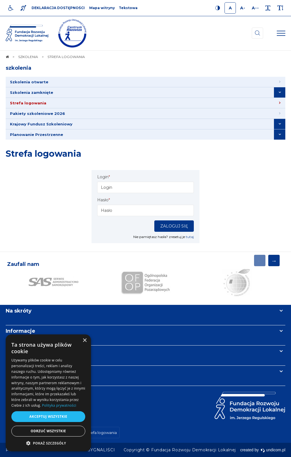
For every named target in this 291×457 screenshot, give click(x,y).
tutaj (190, 237)
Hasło (103, 199)
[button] (48, 443)
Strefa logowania (43, 153)
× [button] (84, 340)
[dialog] (48, 392)
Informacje (20, 331)
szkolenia (18, 68)
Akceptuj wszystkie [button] (48, 416)
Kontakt (16, 371)
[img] (72, 33)
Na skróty (19, 311)
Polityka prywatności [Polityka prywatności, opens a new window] (59, 405)
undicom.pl (273, 450)
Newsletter (21, 351)
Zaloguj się (174, 226)
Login (103, 176)
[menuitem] (145, 82)
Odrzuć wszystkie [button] (48, 431)
